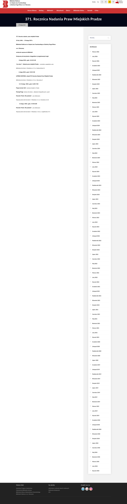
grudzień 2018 (96, 420)
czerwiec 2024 (96, 148)
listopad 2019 (96, 369)
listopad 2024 (96, 125)
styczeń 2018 (95, 471)
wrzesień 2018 (96, 434)
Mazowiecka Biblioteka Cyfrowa (24, 490)
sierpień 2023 (96, 194)
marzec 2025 (95, 107)
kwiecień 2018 (96, 457)
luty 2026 (95, 56)
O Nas (96, 10)
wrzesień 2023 (96, 190)
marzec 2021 (95, 328)
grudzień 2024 (96, 121)
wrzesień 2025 (96, 79)
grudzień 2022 (96, 231)
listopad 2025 (96, 70)
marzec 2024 (95, 162)
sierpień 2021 (96, 305)
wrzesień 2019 (96, 378)
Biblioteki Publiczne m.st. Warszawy (25, 494)
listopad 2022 (96, 236)
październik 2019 (96, 374)
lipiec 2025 (95, 88)
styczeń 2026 (95, 61)
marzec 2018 (95, 461)
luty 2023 (95, 222)
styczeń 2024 (95, 171)
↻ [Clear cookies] (113, 2)
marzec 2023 (95, 217)
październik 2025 (96, 75)
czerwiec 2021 (96, 314)
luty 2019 (95, 411)
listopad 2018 (96, 424)
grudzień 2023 (96, 176)
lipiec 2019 (95, 388)
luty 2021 (95, 332)
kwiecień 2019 (96, 401)
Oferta (68, 10)
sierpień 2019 (96, 383)
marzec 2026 (95, 52)
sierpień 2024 (96, 139)
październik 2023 (96, 185)
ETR (49, 492)
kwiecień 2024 (96, 157)
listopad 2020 (96, 346)
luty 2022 (95, 277)
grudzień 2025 (96, 65)
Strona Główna (31, 10)
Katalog (41, 10)
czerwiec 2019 (96, 392)
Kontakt (90, 10)
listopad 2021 (96, 291)
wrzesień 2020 (96, 355)
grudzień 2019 (96, 365)
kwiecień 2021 (96, 323)
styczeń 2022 (95, 282)
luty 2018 (95, 466)
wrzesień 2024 (96, 134)
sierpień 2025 (96, 84)
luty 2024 (95, 167)
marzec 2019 (95, 406)
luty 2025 (95, 111)
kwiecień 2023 (96, 213)
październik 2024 (96, 130)
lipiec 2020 (95, 360)
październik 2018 (96, 429)
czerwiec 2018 (96, 448)
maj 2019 (94, 397)
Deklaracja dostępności (54, 490)
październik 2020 (96, 351)
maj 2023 (94, 208)
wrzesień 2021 (96, 300)
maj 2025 (94, 98)
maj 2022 (94, 263)
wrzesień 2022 (96, 245)
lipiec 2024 (95, 144)
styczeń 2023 (95, 227)
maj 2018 (94, 452)
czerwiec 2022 (96, 259)
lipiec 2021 (95, 309)
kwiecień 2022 (96, 268)
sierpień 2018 (96, 438)
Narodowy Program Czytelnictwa (24, 488)
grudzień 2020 (96, 342)
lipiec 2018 (95, 443)
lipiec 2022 (95, 254)
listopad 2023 (96, 180)
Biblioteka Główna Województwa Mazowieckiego (28, 492)
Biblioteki (50, 10)
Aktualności (60, 10)
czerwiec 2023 (96, 204)
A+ (106, 2)
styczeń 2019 (95, 415)
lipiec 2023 (95, 199)
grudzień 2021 (96, 286)
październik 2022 (96, 240)
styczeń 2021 (95, 337)
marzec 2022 (95, 273)
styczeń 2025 (95, 116)
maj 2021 (94, 319)
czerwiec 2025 (96, 93)
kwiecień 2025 (96, 102)
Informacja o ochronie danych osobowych (59, 488)
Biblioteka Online (78, 10)
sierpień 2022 (96, 250)
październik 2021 (96, 296)
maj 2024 (94, 153)
